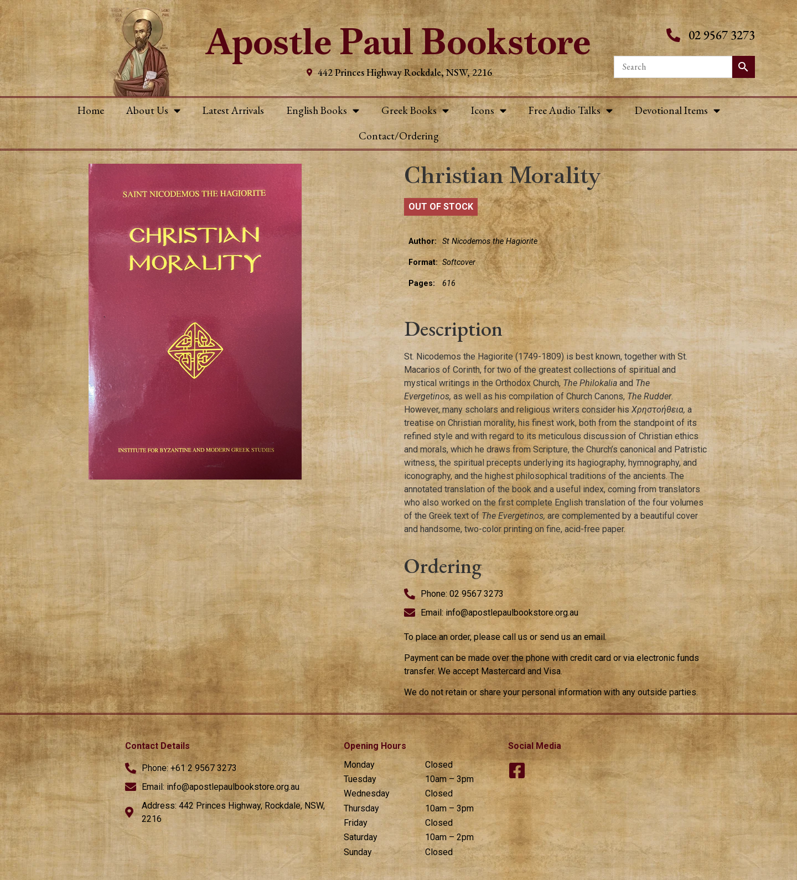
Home (90, 110)
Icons (488, 110)
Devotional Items (677, 110)
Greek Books (415, 110)
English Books (322, 110)
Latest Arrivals (233, 110)
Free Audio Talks (571, 110)
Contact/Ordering (399, 136)
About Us (153, 110)
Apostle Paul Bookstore (398, 42)
